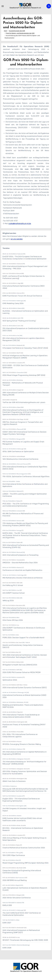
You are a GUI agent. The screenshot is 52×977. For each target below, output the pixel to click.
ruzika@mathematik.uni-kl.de (19, 224)
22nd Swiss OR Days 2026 (13, 620)
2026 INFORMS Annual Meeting (15, 880)
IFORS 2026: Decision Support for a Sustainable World (23, 638)
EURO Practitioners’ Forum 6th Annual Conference (22, 296)
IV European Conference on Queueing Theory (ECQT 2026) (25, 348)
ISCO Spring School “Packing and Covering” (19, 321)
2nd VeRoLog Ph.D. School (13, 585)
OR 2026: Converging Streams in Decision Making (22, 744)
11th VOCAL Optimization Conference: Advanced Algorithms (26, 476)
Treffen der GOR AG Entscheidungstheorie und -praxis (24, 402)
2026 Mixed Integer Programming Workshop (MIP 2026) (24, 375)
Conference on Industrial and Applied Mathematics (22, 570)
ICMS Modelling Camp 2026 (13, 303)
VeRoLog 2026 (8, 601)
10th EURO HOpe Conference (14, 855)
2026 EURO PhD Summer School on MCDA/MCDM (22, 672)
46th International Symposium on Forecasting (20, 555)
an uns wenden (17, 239)
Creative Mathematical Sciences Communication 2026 (24, 848)
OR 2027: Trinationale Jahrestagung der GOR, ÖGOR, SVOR (25, 940)
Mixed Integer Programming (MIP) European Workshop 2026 (26, 863)
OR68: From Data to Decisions (14, 781)
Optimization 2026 (10, 680)
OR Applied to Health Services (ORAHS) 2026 (20, 665)
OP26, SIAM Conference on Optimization (18, 451)
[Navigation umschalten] (2, 6)
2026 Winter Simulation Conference (17, 898)
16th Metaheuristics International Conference (20, 459)
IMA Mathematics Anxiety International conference (23, 578)
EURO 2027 (7, 923)
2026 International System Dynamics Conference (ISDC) (25, 688)
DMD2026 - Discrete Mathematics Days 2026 (20, 563)
